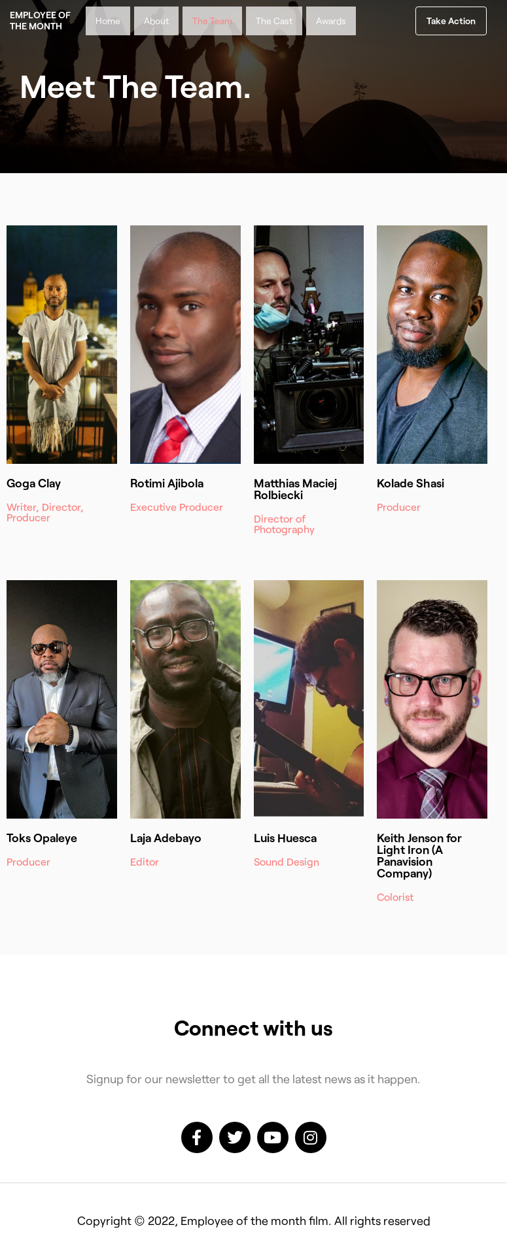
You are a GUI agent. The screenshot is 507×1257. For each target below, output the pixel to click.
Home (108, 20)
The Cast (274, 20)
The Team (212, 20)
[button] (451, 21)
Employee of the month (40, 20)
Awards (331, 20)
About (156, 20)
